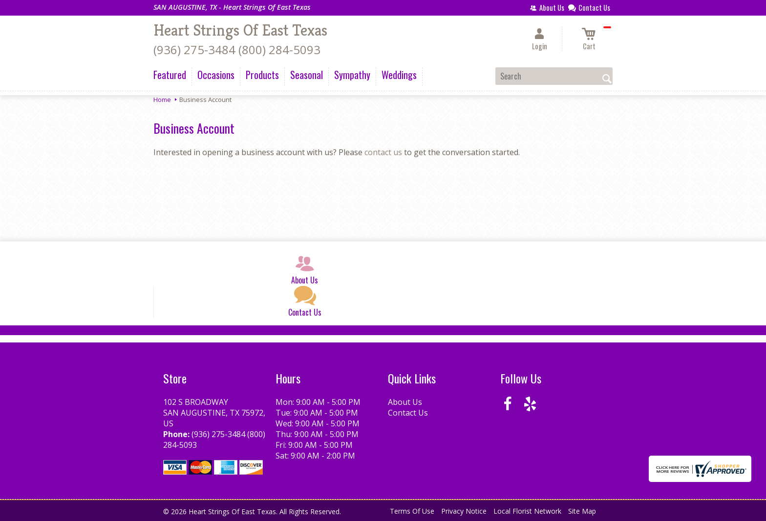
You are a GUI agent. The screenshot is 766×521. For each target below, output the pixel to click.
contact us (383, 152)
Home (162, 99)
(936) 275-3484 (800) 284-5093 (236, 49)
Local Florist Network (527, 511)
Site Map (582, 511)
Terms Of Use (412, 511)
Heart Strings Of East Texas (240, 30)
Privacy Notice (464, 511)
